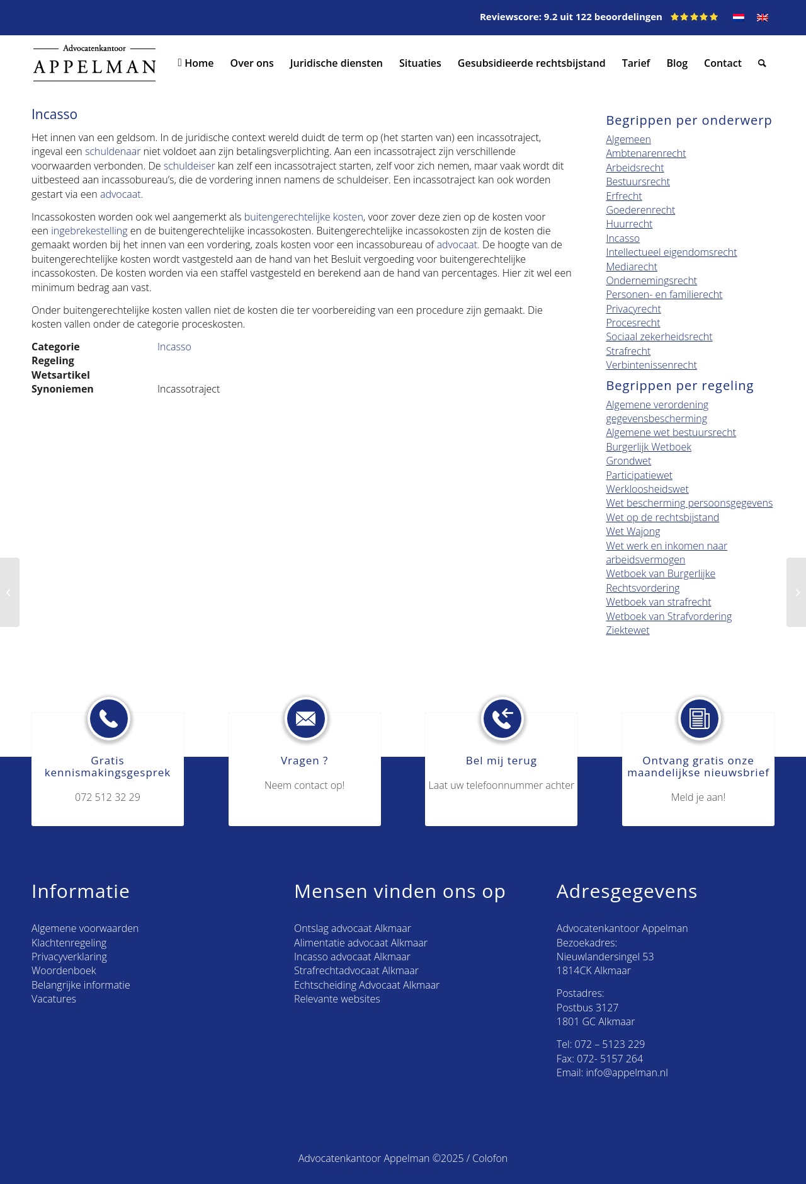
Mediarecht (631, 266)
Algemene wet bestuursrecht (671, 432)
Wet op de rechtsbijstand (662, 517)
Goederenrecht (640, 210)
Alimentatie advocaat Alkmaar (361, 943)
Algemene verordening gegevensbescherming (657, 411)
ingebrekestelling (89, 231)
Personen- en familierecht (664, 294)
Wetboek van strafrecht (658, 602)
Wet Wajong (633, 531)
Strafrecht (628, 351)
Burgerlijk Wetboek (648, 447)
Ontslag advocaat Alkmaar (352, 928)
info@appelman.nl (627, 1072)
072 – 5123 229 (610, 1044)
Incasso (174, 346)
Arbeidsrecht (635, 168)
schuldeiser (189, 166)
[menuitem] (194, 63)
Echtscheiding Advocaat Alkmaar (367, 985)
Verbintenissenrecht (651, 365)
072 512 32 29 (107, 797)
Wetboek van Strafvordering (669, 616)
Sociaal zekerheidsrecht (659, 336)
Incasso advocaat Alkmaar (352, 956)
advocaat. (123, 194)
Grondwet (628, 461)
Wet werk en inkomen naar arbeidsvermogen (666, 552)
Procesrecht (633, 323)
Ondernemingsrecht (651, 280)
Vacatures (53, 999)
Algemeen (628, 139)
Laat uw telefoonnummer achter (502, 785)
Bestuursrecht (638, 181)
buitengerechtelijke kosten (303, 217)
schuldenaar (113, 151)
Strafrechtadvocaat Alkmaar (356, 970)
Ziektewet (627, 630)
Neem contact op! (304, 785)
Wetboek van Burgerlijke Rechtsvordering (660, 580)
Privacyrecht (633, 309)
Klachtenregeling (68, 943)
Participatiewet (639, 475)
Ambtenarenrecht (646, 153)
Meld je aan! (698, 797)
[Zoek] (762, 63)
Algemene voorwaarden (85, 928)
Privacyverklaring (69, 956)
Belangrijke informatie (80, 985)
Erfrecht (624, 196)
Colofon (490, 1158)
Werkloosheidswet (647, 489)
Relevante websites (337, 999)
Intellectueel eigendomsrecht (671, 252)
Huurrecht (629, 224)
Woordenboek (63, 970)
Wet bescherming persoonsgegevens (689, 503)
